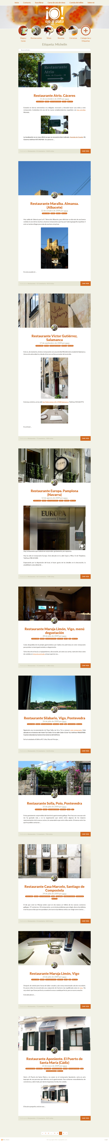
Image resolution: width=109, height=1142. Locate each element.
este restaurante (76, 730)
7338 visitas (50, 576)
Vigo (70, 638)
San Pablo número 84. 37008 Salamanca (55, 402)
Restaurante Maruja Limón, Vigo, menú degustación (54, 631)
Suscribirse (39, 3)
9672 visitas (49, 1118)
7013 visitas (49, 1006)
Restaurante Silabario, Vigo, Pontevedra (54, 718)
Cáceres (64, 101)
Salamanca (64, 345)
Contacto (27, 3)
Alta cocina (70, 101)
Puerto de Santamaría (51, 1071)
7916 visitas (49, 834)
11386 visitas (50, 665)
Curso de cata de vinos (56, 3)
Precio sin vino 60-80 (57, 1068)
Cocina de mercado (30, 1068)
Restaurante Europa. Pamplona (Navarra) (54, 493)
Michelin (47, 101)
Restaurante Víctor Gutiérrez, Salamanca (54, 338)
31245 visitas (50, 151)
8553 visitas (50, 283)
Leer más (85, 151)
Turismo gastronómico (55, 101)
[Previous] (42, 1133)
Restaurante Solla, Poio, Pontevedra (54, 803)
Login (106, 1139)
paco (67, 99)
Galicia (65, 638)
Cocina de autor (71, 724)
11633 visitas (50, 751)
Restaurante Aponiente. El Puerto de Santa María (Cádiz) (54, 1061)
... (51, 1133)
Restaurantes (32, 151)
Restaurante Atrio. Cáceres (54, 95)
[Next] (66, 1133)
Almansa (58, 213)
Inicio (17, 3)
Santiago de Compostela (69, 896)
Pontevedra (60, 638)
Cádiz (82, 1068)
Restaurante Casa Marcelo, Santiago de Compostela (54, 888)
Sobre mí (91, 3)
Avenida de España (76, 137)
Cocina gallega (59, 896)
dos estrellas (81, 110)
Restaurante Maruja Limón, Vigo (54, 973)
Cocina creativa (40, 101)
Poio (73, 809)
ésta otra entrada (39, 654)
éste (81, 988)
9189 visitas (49, 438)
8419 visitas (49, 921)
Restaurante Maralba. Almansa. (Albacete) (54, 205)
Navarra (61, 500)
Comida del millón (76, 3)
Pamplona (66, 500)
